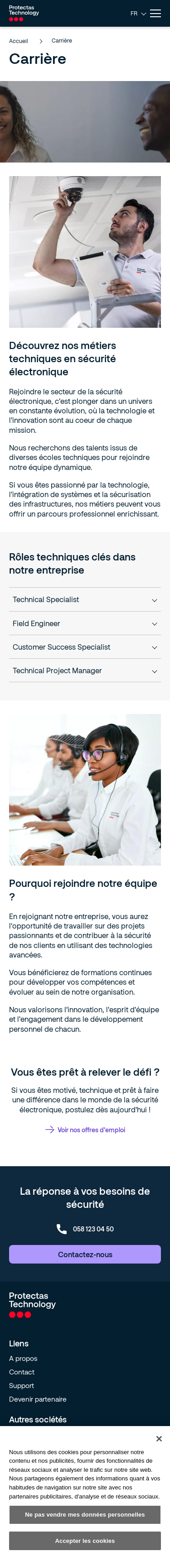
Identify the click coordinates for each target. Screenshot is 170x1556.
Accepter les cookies (85, 1544)
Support (21, 1385)
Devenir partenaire (38, 1399)
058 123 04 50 (85, 1229)
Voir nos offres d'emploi (85, 1129)
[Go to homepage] (24, 13)
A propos (23, 1358)
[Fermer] (159, 1442)
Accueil (25, 41)
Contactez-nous (85, 1254)
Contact (21, 1372)
